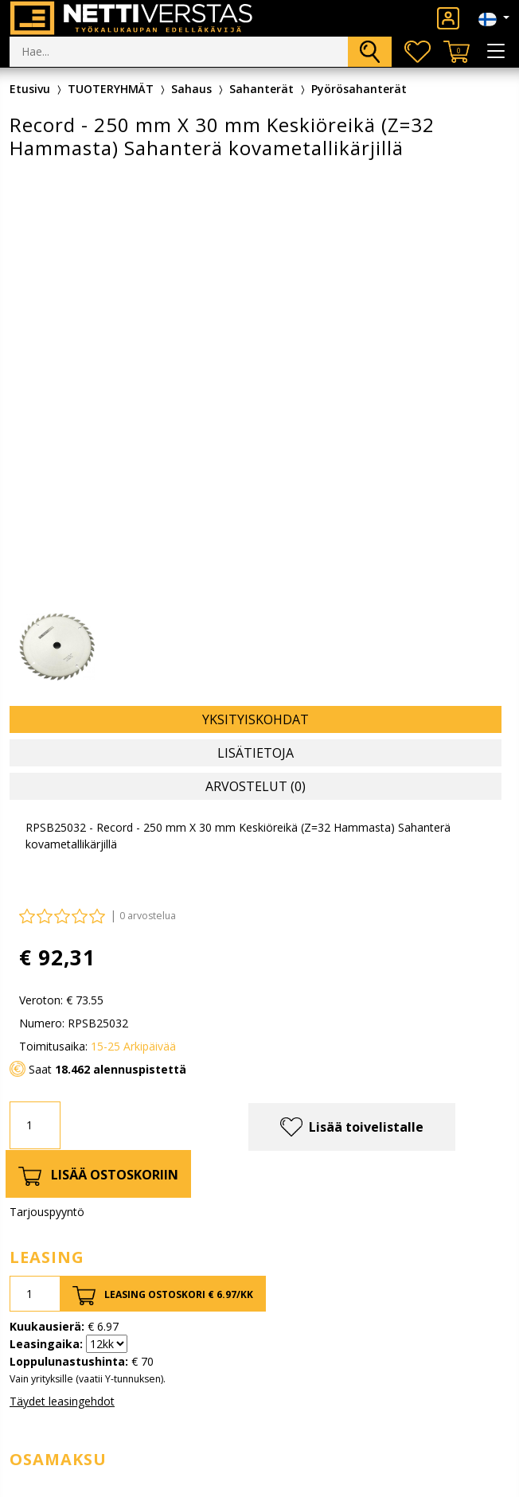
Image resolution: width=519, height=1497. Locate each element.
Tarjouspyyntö (47, 1211)
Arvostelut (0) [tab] (255, 786)
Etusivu (30, 88)
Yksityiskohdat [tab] (255, 719)
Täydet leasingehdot (62, 1401)
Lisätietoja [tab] (255, 753)
